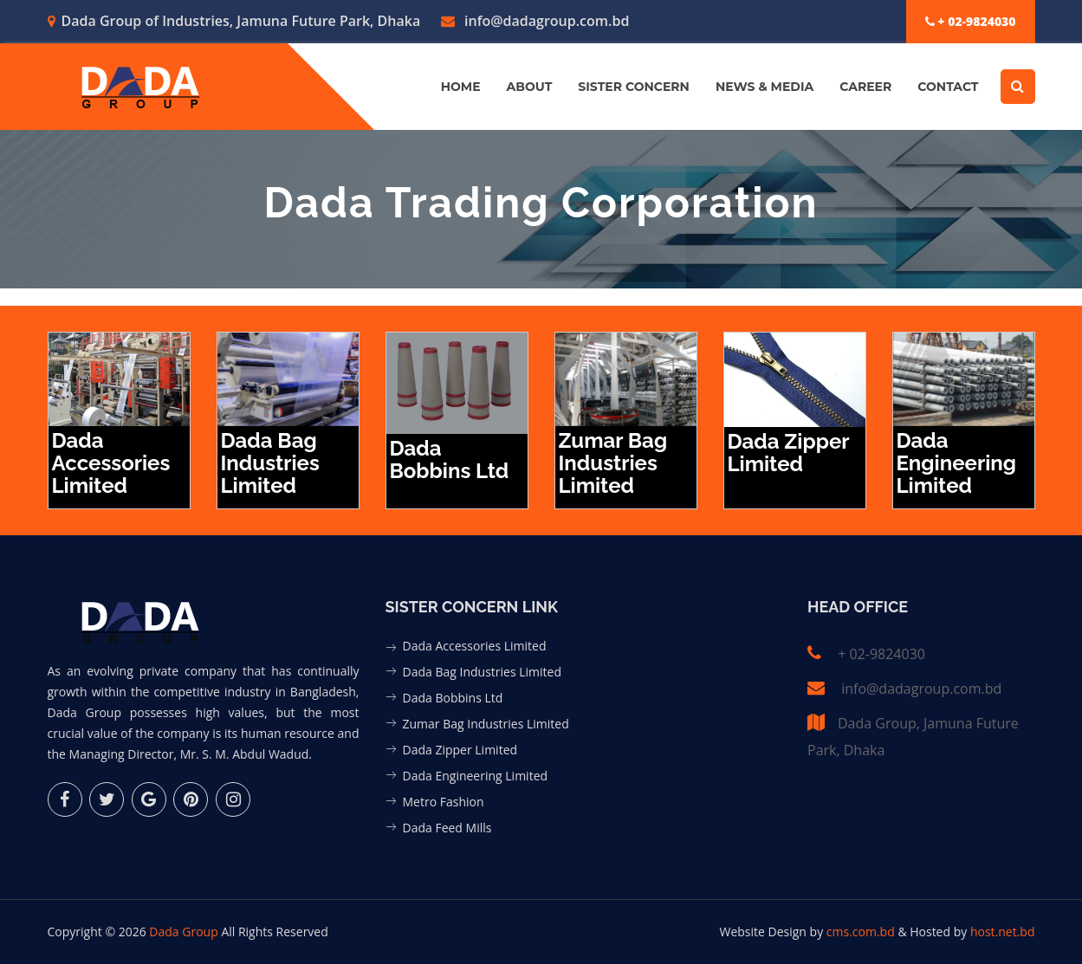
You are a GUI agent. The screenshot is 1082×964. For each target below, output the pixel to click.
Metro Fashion (443, 801)
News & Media (764, 86)
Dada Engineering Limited (475, 775)
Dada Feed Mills (447, 827)
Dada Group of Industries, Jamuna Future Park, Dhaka (234, 20)
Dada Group (183, 931)
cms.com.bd (862, 931)
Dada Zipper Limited (460, 749)
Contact (947, 86)
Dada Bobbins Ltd (453, 697)
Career (865, 86)
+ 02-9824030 (970, 21)
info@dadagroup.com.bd (535, 20)
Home (461, 86)
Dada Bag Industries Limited (482, 671)
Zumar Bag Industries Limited (486, 723)
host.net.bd (1002, 931)
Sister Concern (634, 86)
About (530, 86)
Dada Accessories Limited (475, 645)
